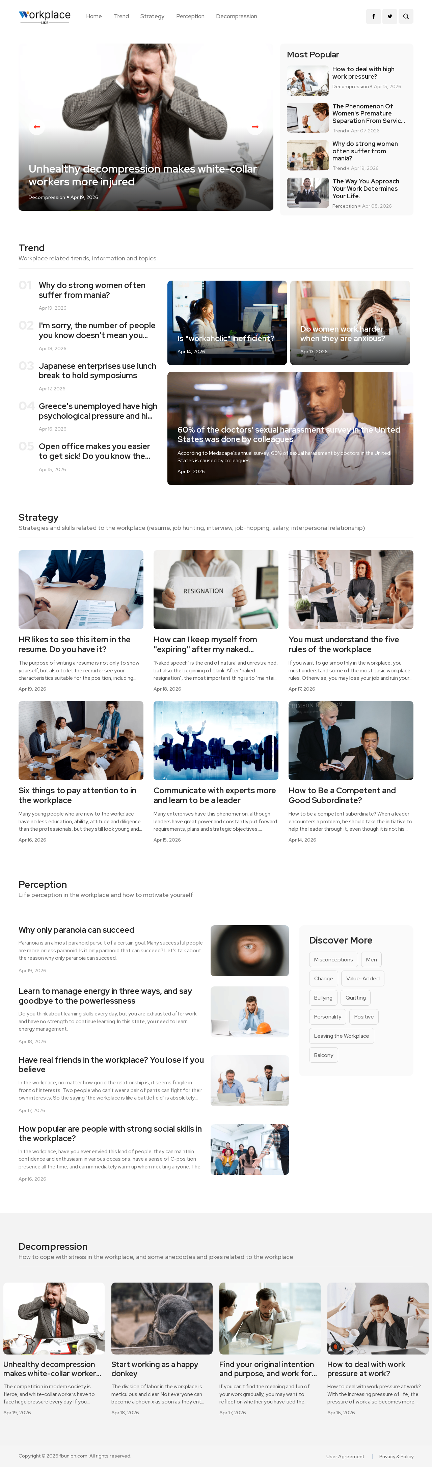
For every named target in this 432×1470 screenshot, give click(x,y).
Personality (328, 1019)
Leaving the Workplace (342, 1038)
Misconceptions (333, 961)
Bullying (323, 1000)
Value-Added (364, 980)
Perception (190, 16)
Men (372, 961)
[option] (146, 129)
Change (324, 980)
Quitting (356, 1000)
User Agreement (345, 1459)
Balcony (323, 1057)
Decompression (236, 16)
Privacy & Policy (396, 1459)
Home (94, 16)
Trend (121, 16)
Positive (365, 1019)
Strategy (152, 16)
